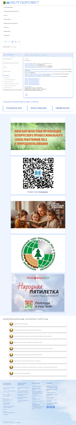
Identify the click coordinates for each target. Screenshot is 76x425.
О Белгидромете (8, 7)
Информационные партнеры (36, 389)
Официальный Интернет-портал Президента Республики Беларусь (26, 342)
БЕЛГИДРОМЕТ (24, 2)
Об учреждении (8, 54)
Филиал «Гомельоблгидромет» (32, 81)
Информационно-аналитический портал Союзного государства (25, 361)
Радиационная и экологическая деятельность (7, 395)
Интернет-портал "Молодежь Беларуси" (20, 373)
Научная (5, 409)
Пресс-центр (7, 19)
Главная (27, 55)
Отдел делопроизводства (9, 79)
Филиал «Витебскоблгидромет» (32, 79)
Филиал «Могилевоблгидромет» (32, 84)
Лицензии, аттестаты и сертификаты (23, 395)
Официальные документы (11, 23)
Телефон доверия (8, 87)
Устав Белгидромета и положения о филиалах (23, 391)
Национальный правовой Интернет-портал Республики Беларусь (26, 330)
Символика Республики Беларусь (19, 324)
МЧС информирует (36, 395)
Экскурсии (7, 35)
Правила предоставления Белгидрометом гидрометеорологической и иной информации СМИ (38, 406)
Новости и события (36, 386)
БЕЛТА (19, 422)
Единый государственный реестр (9, 412)
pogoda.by (14, 108)
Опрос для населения (37, 401)
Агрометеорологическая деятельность (9, 388)
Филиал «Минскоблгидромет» (32, 83)
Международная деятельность (7, 403)
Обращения (7, 31)
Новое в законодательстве (36, 398)
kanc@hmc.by (53, 392)
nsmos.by (63, 108)
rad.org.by (39, 108)
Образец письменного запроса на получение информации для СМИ (37, 392)
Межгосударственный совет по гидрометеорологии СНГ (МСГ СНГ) (26, 355)
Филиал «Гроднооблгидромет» (32, 82)
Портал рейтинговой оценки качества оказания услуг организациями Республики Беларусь (31, 349)
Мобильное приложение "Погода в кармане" (9, 407)
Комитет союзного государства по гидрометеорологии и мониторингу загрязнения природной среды (33, 367)
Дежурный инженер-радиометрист (11, 83)
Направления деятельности (11, 11)
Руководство (7, 77)
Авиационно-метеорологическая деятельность (7, 399)
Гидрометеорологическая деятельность (9, 391)
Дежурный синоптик (8, 81)
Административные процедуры (22, 398)
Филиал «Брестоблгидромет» (32, 78)
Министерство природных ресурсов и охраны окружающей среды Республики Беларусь (31, 336)
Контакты (6, 27)
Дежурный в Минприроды (10, 85)
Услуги (5, 15)
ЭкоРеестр (5, 414)
